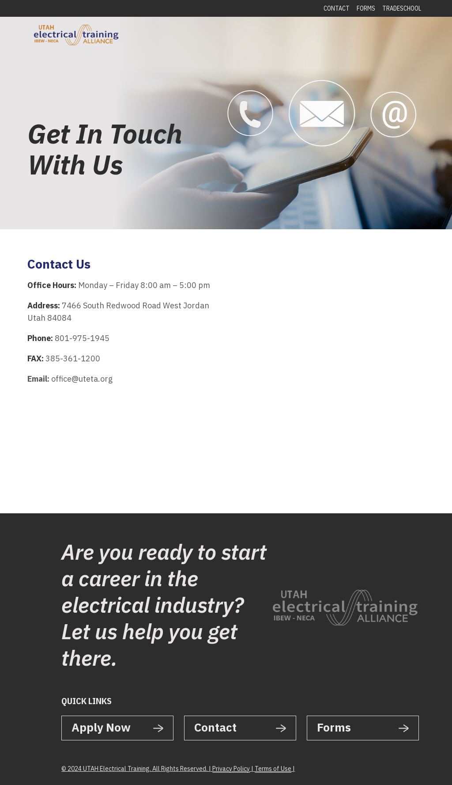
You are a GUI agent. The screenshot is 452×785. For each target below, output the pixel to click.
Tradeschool (401, 8)
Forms (366, 8)
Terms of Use (273, 769)
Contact (337, 8)
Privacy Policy (231, 769)
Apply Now (101, 727)
